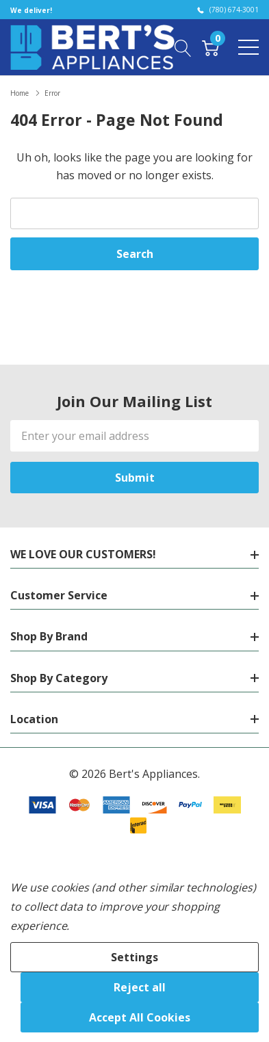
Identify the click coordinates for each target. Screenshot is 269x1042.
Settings (134, 957)
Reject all (140, 987)
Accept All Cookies (139, 1017)
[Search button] (183, 46)
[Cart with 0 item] (210, 46)
